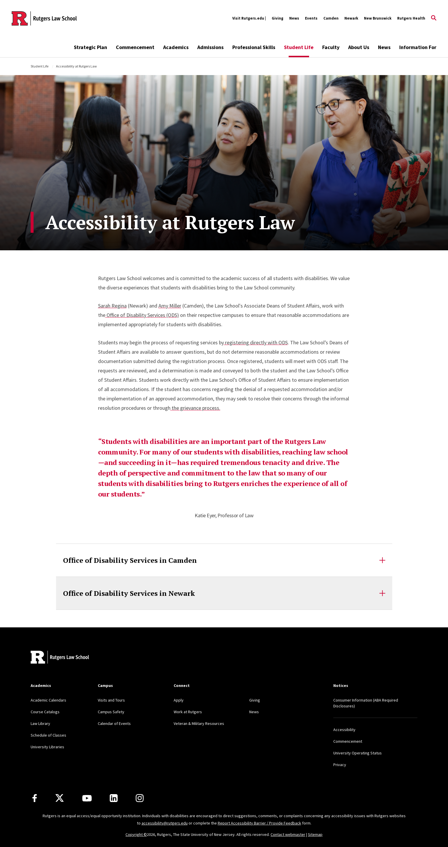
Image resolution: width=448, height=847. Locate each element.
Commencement (135, 47)
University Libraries (47, 746)
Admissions (210, 47)
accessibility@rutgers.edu (165, 823)
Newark (351, 18)
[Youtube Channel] (87, 798)
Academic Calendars (48, 700)
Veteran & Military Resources (199, 723)
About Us (358, 47)
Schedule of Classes (48, 735)
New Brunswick (377, 18)
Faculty (330, 47)
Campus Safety (111, 711)
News (294, 18)
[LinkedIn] (114, 798)
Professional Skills (253, 47)
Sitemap (315, 834)
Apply (179, 700)
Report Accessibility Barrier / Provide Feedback (259, 823)
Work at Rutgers (188, 711)
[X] (59, 798)
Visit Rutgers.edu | (249, 18)
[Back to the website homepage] (44, 18)
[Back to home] (60, 658)
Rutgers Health (411, 18)
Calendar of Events (114, 723)
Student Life (298, 47)
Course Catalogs (45, 711)
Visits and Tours (111, 700)
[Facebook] (34, 798)
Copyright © (136, 834)
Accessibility (344, 729)
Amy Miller (169, 305)
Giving (277, 18)
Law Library (40, 723)
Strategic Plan (90, 47)
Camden (331, 18)
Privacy (339, 764)
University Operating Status (357, 753)
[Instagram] (140, 798)
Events (311, 18)
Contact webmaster (288, 834)
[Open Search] (433, 18)
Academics (176, 47)
